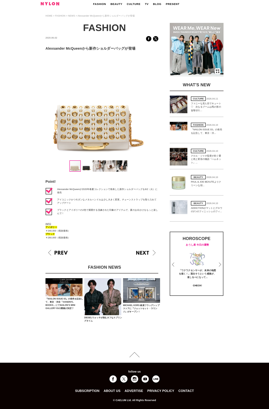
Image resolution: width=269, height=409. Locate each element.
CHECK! (197, 285)
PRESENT (172, 3)
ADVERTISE (134, 391)
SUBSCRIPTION (87, 391)
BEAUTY (117, 3)
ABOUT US (112, 391)
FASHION (99, 3)
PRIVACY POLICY (160, 391)
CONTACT (186, 391)
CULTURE (133, 3)
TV (147, 3)
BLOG (157, 3)
